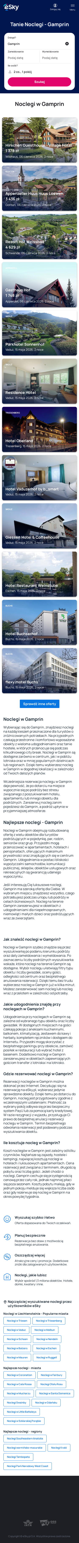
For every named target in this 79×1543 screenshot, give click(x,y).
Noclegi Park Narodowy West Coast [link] (27, 1466)
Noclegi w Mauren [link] (17, 1357)
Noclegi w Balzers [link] (17, 1348)
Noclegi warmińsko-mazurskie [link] (24, 1447)
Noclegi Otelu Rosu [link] (51, 1384)
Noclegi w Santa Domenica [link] (54, 1393)
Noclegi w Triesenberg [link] (49, 1320)
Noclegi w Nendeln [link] (47, 1339)
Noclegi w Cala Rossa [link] (19, 1384)
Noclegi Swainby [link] (16, 1402)
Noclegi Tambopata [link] (18, 1457)
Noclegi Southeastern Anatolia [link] (25, 1438)
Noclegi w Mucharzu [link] (18, 1393)
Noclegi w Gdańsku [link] (46, 1402)
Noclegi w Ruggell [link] (46, 1357)
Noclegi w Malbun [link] (45, 1330)
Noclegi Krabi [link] (59, 1447)
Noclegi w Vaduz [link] (16, 1330)
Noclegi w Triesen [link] (17, 1320)
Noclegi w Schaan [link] (17, 1339)
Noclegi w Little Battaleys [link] (21, 1412)
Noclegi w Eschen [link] (46, 1348)
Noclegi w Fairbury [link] (51, 1375)
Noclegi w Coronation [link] (19, 1375)
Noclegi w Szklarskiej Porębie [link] (24, 1421)
